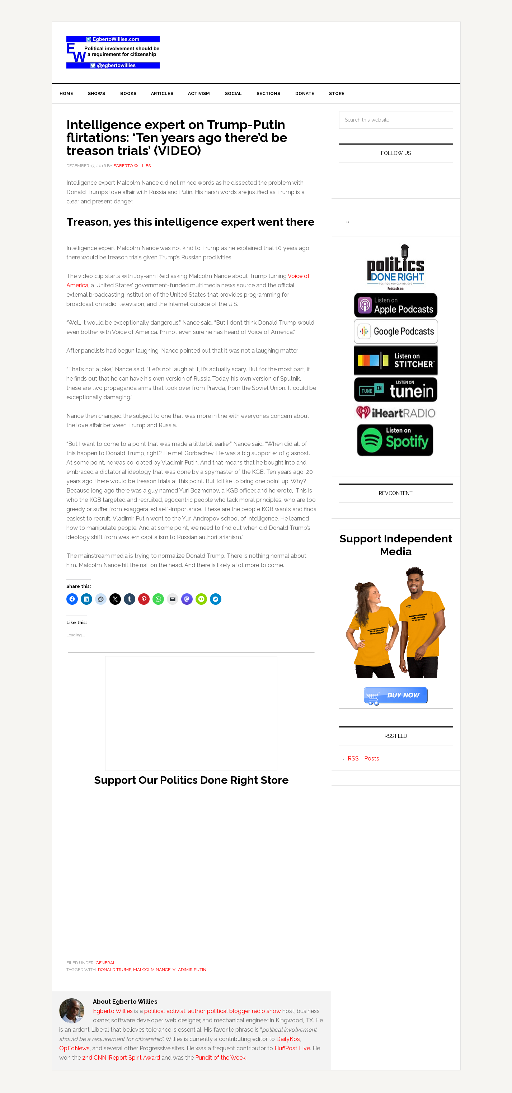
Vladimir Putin (189, 971)
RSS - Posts (363, 759)
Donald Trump (114, 971)
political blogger (228, 1012)
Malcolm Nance (151, 971)
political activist (164, 1012)
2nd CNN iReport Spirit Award (121, 1058)
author (196, 1012)
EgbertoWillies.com (113, 52)
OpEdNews (74, 1049)
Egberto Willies (113, 1012)
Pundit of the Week (220, 1058)
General (106, 963)
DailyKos (288, 1040)
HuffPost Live (292, 1049)
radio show (266, 1012)
